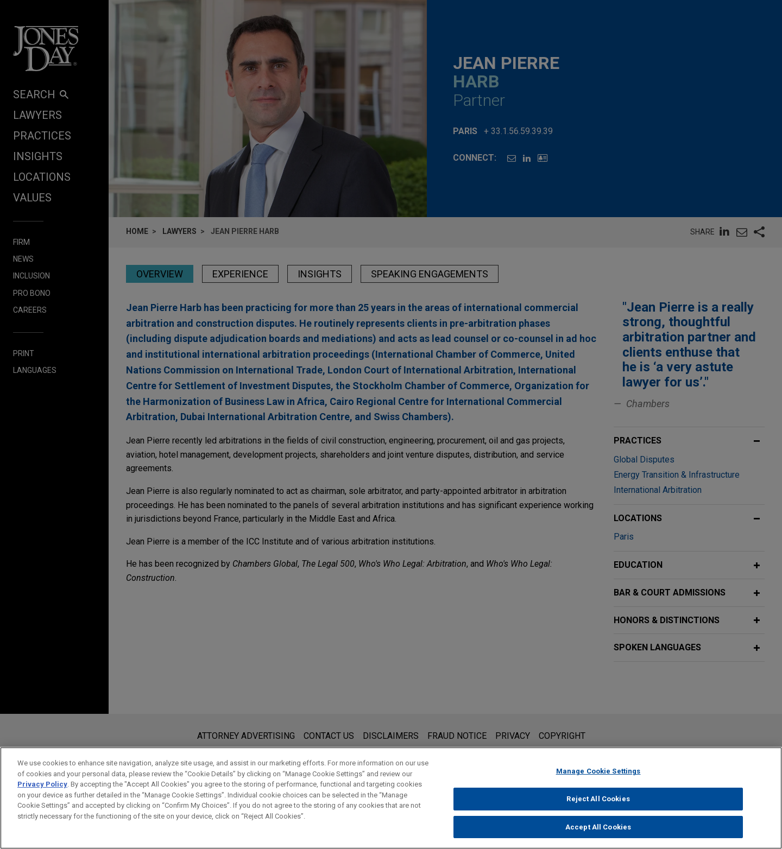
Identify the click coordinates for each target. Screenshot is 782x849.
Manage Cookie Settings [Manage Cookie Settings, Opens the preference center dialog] (598, 781)
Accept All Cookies (598, 837)
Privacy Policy (42, 794)
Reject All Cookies (597, 808)
